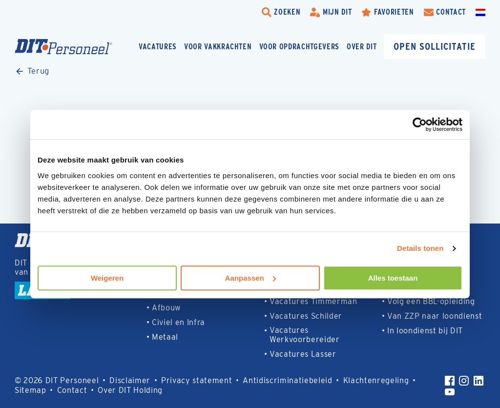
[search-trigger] (281, 12)
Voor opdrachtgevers (299, 46)
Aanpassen (250, 278)
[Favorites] (387, 12)
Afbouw (166, 307)
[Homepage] (63, 46)
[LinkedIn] (478, 381)
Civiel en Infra (178, 322)
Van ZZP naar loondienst (434, 316)
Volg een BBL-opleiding (431, 301)
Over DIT (361, 46)
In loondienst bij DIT (425, 330)
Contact (72, 390)
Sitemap (30, 390)
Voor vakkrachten (218, 46)
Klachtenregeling (376, 380)
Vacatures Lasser (303, 354)
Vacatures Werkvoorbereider (305, 335)
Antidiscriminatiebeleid (287, 380)
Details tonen (420, 248)
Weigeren (107, 278)
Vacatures (158, 46)
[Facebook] (450, 381)
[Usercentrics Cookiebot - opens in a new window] (419, 124)
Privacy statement (196, 380)
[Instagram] (464, 381)
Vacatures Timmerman (313, 301)
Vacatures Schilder (306, 316)
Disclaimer (129, 380)
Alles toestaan (393, 278)
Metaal (165, 337)
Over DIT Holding (130, 390)
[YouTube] (450, 392)
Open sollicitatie (435, 46)
